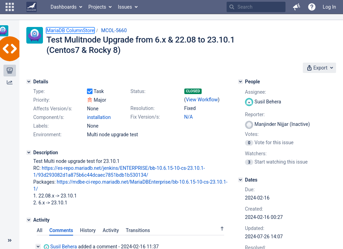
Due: (250, 189)
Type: (39, 91)
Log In (329, 7)
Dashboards (64, 7)
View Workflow (202, 99)
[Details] (28, 81)
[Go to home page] (31, 7)
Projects (97, 7)
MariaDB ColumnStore (70, 30)
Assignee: (255, 92)
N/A (188, 117)
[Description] (28, 152)
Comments (61, 230)
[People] (240, 81)
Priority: (41, 100)
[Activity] (28, 220)
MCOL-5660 (114, 30)
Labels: (41, 126)
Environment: (47, 134)
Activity (111, 230)
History (88, 230)
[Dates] (240, 179)
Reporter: (255, 114)
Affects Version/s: (52, 108)
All (39, 230)
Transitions (138, 230)
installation (99, 117)
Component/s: (48, 117)
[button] (9, 7)
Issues (125, 7)
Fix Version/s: (145, 117)
